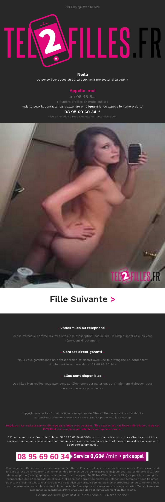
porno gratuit (108, 417)
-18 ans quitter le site (82, 7)
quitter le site (126, 489)
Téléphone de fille (114, 413)
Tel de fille (136, 413)
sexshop (125, 417)
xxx (77, 417)
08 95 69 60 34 (103, 364)
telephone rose (62, 417)
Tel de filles (63, 413)
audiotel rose (88, 495)
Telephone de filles (86, 413)
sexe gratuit (89, 417)
